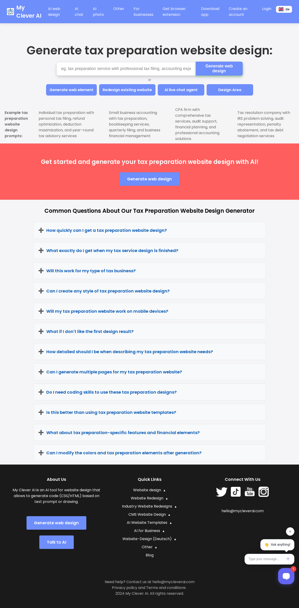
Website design (147, 490)
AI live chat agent (181, 90)
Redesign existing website (127, 90)
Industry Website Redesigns (147, 506)
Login (266, 8)
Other (118, 8)
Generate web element (71, 90)
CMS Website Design (147, 514)
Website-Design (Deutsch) (147, 539)
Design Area (229, 90)
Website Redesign (147, 498)
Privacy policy (124, 587)
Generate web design (219, 68)
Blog (150, 555)
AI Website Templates (147, 522)
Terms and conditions (166, 587)
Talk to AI (56, 542)
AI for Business (147, 530)
